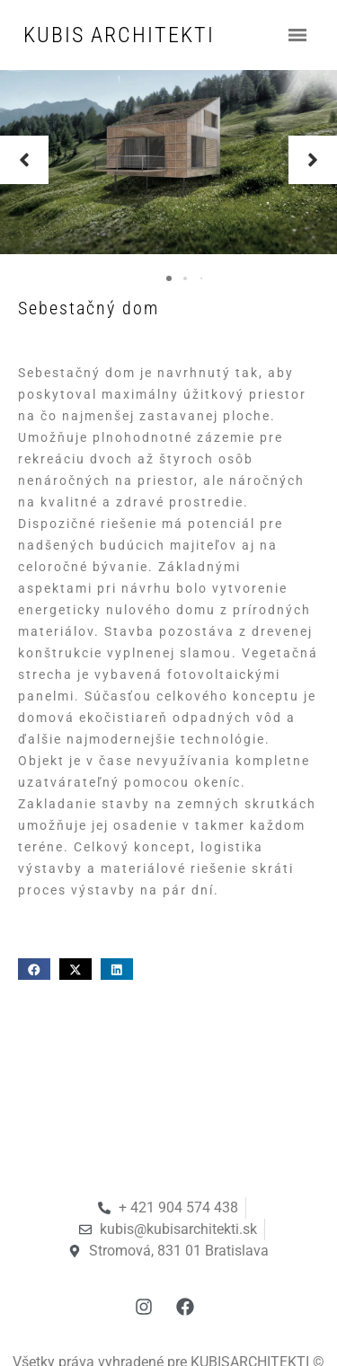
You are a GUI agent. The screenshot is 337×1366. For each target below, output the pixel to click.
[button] (24, 160)
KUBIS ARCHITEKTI (119, 35)
